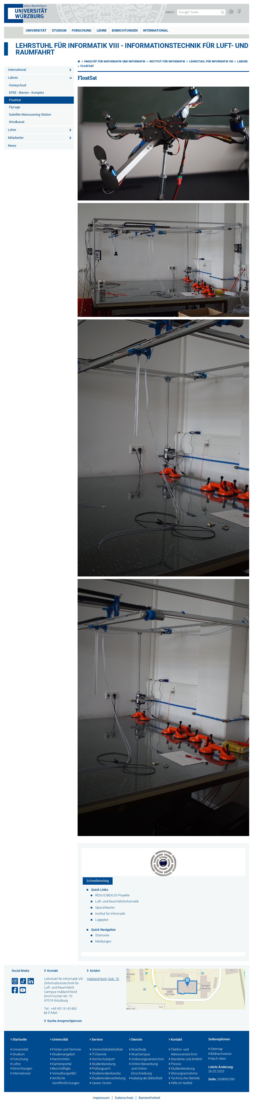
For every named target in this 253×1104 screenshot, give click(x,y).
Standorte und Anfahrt (185, 1059)
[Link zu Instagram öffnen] (15, 981)
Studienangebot (62, 1054)
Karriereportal (60, 1064)
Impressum (101, 1098)
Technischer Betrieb (184, 1078)
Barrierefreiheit (149, 1098)
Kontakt (52, 971)
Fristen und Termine (65, 1049)
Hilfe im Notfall (180, 1083)
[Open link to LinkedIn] (31, 981)
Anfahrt (95, 971)
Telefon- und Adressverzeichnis (183, 1052)
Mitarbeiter (15, 138)
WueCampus (139, 1054)
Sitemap (215, 1049)
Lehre (101, 30)
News (12, 145)
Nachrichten (60, 1059)
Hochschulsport (102, 1059)
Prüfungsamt (100, 1069)
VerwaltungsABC (63, 1073)
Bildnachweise (220, 1054)
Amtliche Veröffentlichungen (64, 1081)
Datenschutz (124, 1098)
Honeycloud (17, 85)
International (155, 30)
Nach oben (217, 1059)
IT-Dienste (98, 1054)
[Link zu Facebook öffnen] (15, 990)
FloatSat (15, 100)
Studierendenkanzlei (105, 1073)
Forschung (81, 30)
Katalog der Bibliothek (145, 1078)
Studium (59, 30)
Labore (13, 77)
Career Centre (100, 1083)
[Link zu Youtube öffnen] (23, 990)
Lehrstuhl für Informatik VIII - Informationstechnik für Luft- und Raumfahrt (132, 49)
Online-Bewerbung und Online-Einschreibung (143, 1069)
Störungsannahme (183, 1073)
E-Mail (52, 1013)
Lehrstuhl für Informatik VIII (211, 61)
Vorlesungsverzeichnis (146, 1059)
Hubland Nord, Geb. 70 (103, 979)
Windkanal (16, 122)
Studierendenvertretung (107, 1078)
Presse (175, 1064)
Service (96, 1040)
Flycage (14, 107)
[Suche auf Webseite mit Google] (201, 12)
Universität (36, 30)
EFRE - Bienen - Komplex (26, 93)
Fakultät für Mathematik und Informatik (114, 61)
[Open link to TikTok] (23, 981)
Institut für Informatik (167, 61)
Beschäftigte (60, 1069)
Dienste (135, 1040)
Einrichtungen (125, 30)
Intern (169, 12)
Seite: (212, 1079)
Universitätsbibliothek (106, 1049)
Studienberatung (102, 1064)
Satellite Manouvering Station (30, 114)
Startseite (18, 1040)
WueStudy (137, 1049)
